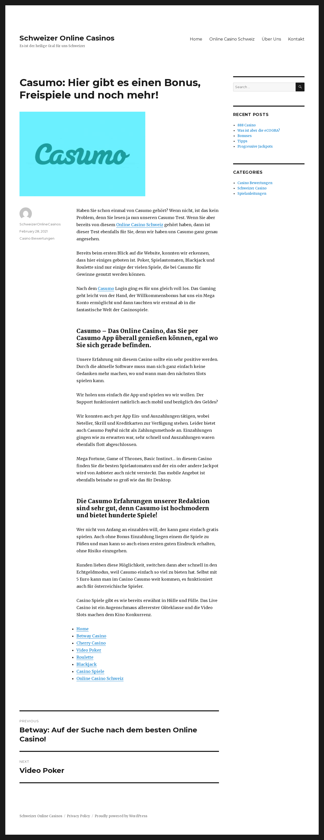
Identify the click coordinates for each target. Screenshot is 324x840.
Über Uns (271, 39)
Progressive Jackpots (255, 146)
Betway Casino (91, 635)
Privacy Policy (78, 816)
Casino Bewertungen (36, 238)
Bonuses (244, 136)
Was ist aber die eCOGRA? (258, 130)
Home (196, 39)
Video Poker (88, 650)
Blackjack (86, 664)
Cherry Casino (91, 643)
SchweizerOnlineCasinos (39, 224)
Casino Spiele (90, 671)
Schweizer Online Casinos (66, 38)
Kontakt (296, 39)
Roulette (84, 657)
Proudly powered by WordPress (121, 816)
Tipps (242, 141)
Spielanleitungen (251, 193)
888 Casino (246, 125)
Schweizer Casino (252, 188)
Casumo (106, 288)
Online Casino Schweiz (232, 39)
